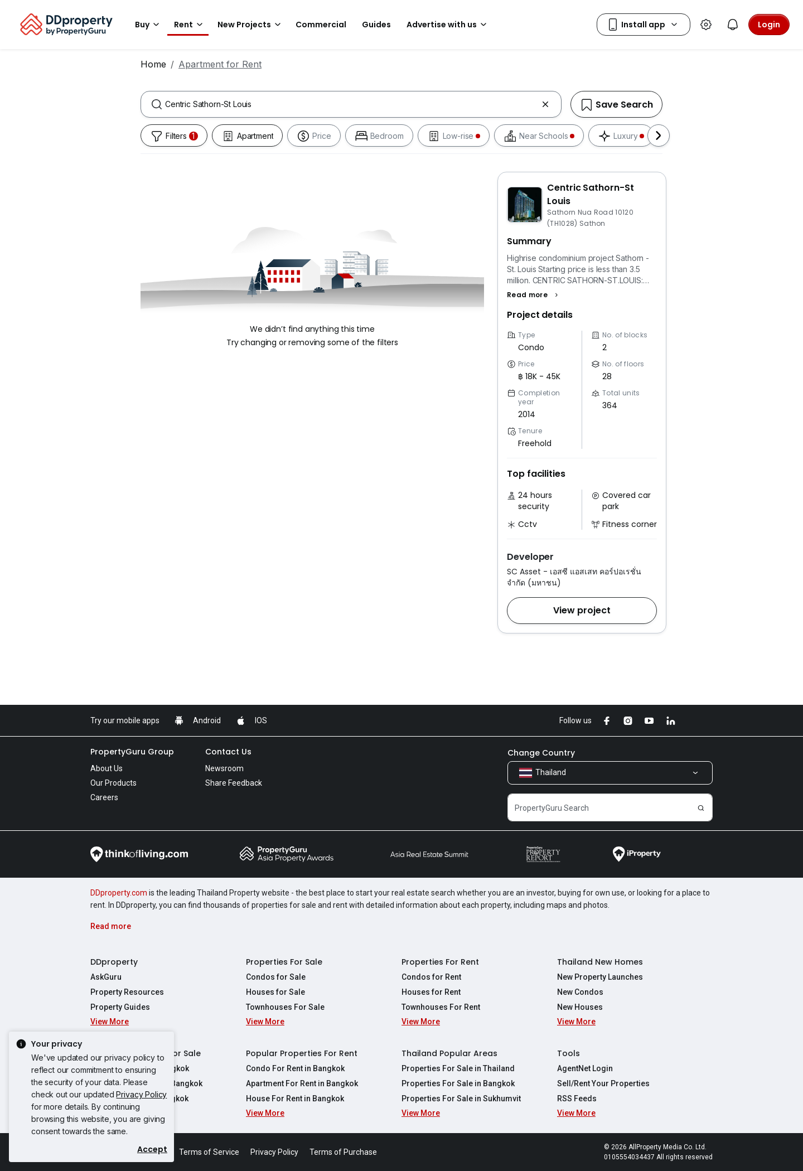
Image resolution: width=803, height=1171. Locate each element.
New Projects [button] (250, 24)
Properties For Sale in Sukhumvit (461, 1098)
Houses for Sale (275, 992)
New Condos (580, 992)
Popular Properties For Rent (301, 1053)
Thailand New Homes (600, 961)
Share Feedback (233, 782)
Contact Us (228, 751)
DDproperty (114, 961)
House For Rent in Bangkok (295, 1098)
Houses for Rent (431, 992)
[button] (534, 295)
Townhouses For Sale (285, 1007)
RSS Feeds (577, 1098)
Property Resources (127, 992)
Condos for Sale (276, 976)
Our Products (113, 782)
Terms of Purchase (343, 1152)
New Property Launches (600, 976)
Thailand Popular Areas (449, 1053)
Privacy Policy (141, 1094)
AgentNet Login (585, 1068)
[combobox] (351, 104)
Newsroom (224, 768)
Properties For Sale (284, 961)
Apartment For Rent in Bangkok (302, 1083)
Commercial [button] (321, 24)
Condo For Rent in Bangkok (295, 1068)
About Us (106, 768)
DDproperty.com (118, 892)
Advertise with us (448, 24)
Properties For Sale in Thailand (458, 1068)
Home (153, 64)
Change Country (541, 752)
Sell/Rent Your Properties (603, 1083)
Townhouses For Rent (441, 1007)
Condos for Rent (431, 976)
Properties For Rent (440, 961)
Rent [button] (190, 24)
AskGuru (106, 976)
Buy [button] (149, 24)
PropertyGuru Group (132, 751)
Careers (104, 797)
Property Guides (120, 1007)
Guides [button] (376, 24)
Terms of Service (209, 1152)
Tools (568, 1053)
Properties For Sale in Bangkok (458, 1083)
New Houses (580, 1007)
